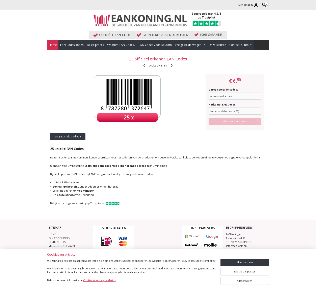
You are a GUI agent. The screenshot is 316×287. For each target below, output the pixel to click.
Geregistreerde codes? (223, 89)
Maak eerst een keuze (235, 121)
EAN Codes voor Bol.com (155, 45)
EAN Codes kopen (72, 45)
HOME (52, 234)
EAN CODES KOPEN (59, 238)
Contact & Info (241, 45)
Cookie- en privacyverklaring (99, 280)
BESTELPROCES (57, 242)
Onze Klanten (217, 45)
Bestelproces (95, 45)
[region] (131, 271)
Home (53, 45)
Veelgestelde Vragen (190, 45)
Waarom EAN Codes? (121, 45)
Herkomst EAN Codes (222, 104)
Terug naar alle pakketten (67, 136)
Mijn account (248, 4)
